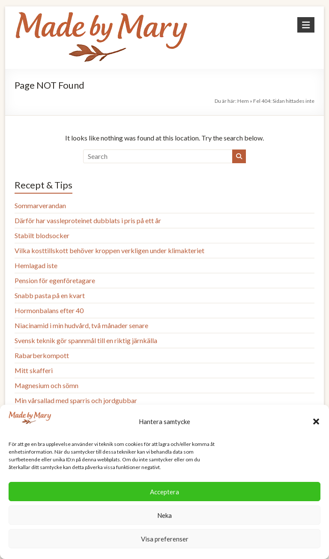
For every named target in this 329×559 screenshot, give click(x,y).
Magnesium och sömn (46, 385)
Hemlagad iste (36, 265)
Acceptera (164, 492)
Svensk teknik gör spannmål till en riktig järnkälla (86, 340)
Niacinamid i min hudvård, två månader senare (81, 325)
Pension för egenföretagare (55, 280)
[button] (316, 421)
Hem (243, 101)
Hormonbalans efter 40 (49, 310)
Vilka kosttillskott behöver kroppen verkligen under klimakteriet (109, 250)
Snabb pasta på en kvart (50, 295)
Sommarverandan (40, 205)
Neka (164, 515)
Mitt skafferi (34, 370)
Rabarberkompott (42, 355)
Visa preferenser (164, 539)
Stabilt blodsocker (42, 235)
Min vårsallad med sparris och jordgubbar (76, 400)
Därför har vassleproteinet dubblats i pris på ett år (88, 220)
